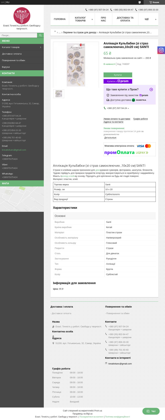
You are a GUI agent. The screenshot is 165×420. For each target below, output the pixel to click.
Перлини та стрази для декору (79, 32)
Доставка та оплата (125, 19)
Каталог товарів (11, 47)
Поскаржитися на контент (91, 417)
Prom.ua (98, 411)
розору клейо (68, 176)
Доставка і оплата (12, 53)
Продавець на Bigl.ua (82, 414)
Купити (118, 74)
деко (97, 170)
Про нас (103, 19)
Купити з (117, 81)
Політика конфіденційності (117, 417)
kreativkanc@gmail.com (14, 149)
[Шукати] (40, 35)
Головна (59, 19)
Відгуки (6, 66)
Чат (151, 411)
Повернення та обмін (13, 60)
